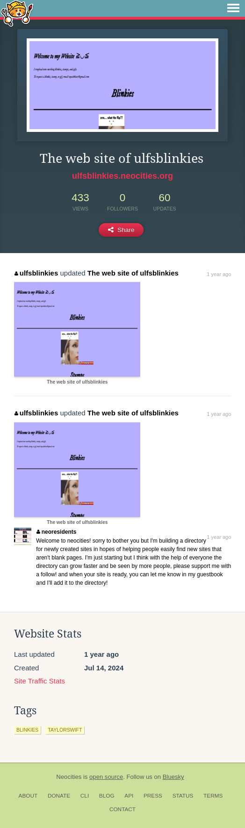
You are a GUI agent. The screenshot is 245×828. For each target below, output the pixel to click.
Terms (213, 795)
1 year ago (219, 274)
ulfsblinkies (36, 273)
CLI (84, 795)
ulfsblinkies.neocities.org (122, 176)
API (128, 795)
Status (183, 795)
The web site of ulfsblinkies (133, 273)
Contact (122, 809)
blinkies (27, 730)
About (28, 795)
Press (153, 795)
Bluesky (173, 776)
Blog (107, 795)
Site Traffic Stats (39, 681)
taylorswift (65, 730)
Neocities (68, 776)
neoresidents (56, 532)
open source (106, 776)
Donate (59, 795)
